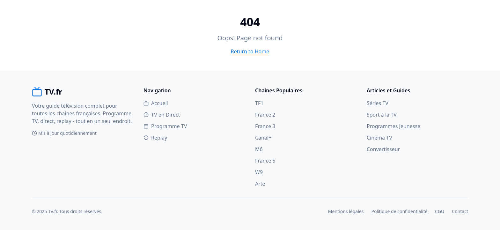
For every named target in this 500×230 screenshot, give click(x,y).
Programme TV (165, 126)
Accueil (155, 103)
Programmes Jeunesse (393, 126)
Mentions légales (346, 211)
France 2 (265, 114)
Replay (155, 137)
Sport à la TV (382, 114)
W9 (259, 172)
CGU (439, 211)
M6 (259, 149)
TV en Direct (161, 114)
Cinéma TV (379, 137)
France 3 (265, 126)
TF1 (259, 103)
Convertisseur (383, 149)
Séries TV (377, 103)
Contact (460, 211)
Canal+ (263, 137)
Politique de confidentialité (399, 211)
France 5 (265, 160)
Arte (260, 183)
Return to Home (250, 51)
